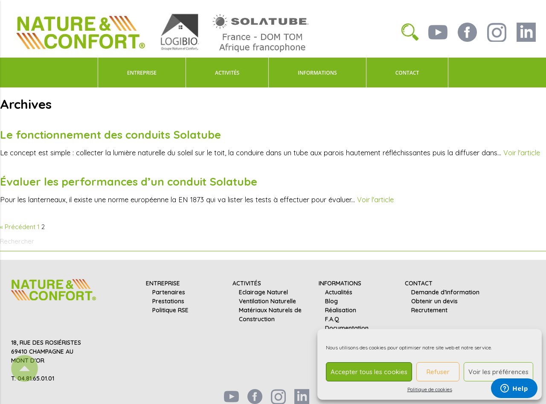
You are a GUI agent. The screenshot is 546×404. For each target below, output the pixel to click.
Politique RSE (170, 310)
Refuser (438, 372)
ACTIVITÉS (227, 72)
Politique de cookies (429, 389)
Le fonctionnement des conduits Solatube (112, 134)
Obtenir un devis (434, 301)
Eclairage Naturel (263, 292)
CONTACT (407, 72)
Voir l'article (521, 152)
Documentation (347, 327)
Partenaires (168, 292)
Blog (331, 301)
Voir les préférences (498, 372)
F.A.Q (332, 319)
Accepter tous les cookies (369, 372)
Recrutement (429, 310)
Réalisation (340, 310)
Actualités (338, 292)
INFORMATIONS (317, 72)
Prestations (168, 301)
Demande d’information (445, 292)
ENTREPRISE (142, 72)
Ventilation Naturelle (267, 301)
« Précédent (17, 226)
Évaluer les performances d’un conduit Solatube (129, 181)
